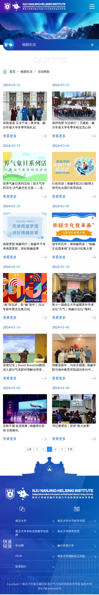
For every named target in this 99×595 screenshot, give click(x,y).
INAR (18, 556)
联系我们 (20, 567)
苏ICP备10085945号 (49, 589)
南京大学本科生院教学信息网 (32, 533)
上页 (29, 449)
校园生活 (26, 71)
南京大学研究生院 (68, 531)
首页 (12, 71)
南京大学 (20, 521)
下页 (70, 449)
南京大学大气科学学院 (71, 521)
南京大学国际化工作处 (71, 556)
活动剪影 (44, 71)
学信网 (19, 546)
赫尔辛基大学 (65, 546)
